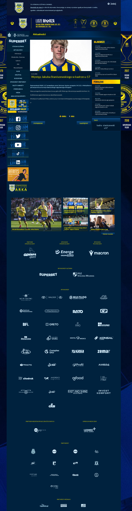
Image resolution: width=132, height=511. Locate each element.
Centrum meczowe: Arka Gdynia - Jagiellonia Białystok (105, 48)
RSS (18, 64)
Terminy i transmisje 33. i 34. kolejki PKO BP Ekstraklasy (105, 62)
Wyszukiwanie (18, 68)
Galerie (18, 60)
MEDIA (18, 92)
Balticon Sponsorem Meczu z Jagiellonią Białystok (103, 55)
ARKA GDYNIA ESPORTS (18, 96)
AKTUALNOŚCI (18, 50)
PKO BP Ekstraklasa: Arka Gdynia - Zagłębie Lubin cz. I (101, 211)
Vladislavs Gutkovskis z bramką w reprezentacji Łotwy (105, 113)
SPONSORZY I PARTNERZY (18, 82)
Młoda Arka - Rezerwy (18, 57)
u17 (106, 128)
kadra (99, 125)
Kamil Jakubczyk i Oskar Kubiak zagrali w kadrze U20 (104, 106)
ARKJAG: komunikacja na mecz (104, 69)
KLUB (18, 71)
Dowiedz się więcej (36, 7)
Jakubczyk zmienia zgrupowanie (104, 100)
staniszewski (109, 125)
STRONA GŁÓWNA (18, 46)
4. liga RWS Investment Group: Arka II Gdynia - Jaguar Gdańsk (75, 228)
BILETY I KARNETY (18, 85)
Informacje (18, 53)
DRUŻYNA (18, 75)
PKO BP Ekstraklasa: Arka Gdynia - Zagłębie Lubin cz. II (74, 211)
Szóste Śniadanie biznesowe (99, 229)
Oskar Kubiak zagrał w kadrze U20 (105, 94)
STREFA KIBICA (18, 89)
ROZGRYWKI (18, 78)
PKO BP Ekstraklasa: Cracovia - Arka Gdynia (25, 229)
